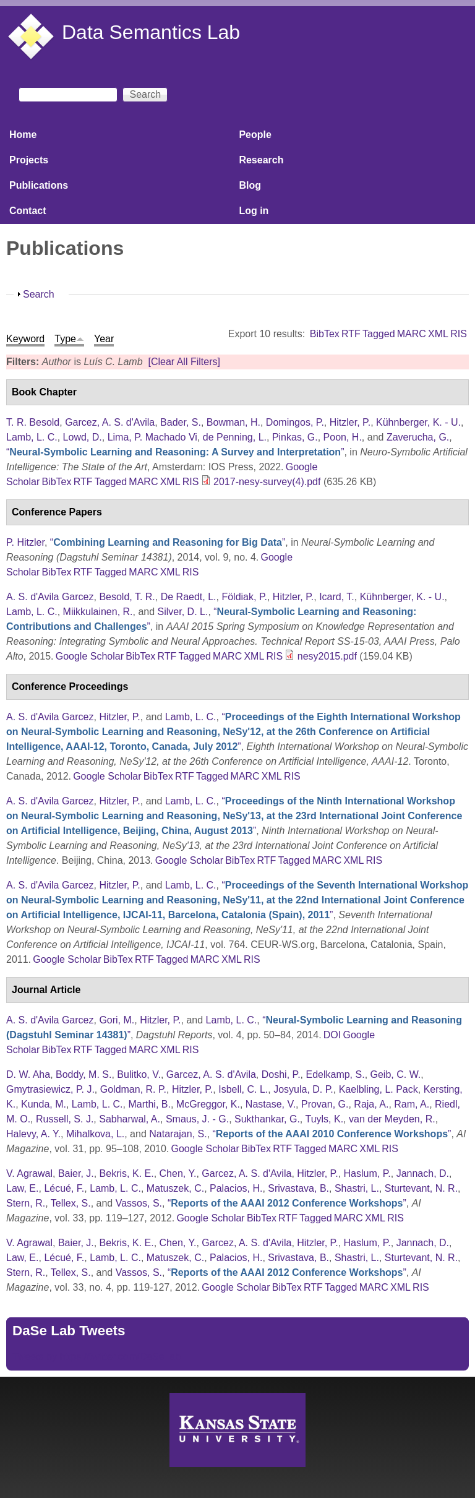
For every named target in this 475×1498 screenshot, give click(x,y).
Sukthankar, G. (267, 1119)
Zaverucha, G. (418, 437)
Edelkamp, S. (335, 1074)
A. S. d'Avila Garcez (49, 597)
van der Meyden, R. (392, 1119)
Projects (28, 160)
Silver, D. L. (183, 611)
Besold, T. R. (127, 597)
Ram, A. (411, 1104)
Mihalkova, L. (95, 1134)
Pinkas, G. (295, 437)
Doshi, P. (281, 1074)
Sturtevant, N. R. (421, 1188)
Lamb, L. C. (32, 437)
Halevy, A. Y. (33, 1134)
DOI (332, 1035)
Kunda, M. (43, 1104)
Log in (253, 210)
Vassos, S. (139, 1203)
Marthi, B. (149, 1104)
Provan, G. (324, 1104)
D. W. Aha (28, 1074)
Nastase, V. (271, 1104)
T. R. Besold (32, 422)
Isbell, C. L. (243, 1089)
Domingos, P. (295, 422)
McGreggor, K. (208, 1104)
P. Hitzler (25, 542)
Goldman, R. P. (133, 1089)
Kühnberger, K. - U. (418, 422)
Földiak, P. (244, 597)
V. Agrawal (29, 1173)
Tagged (378, 334)
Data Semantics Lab (151, 32)
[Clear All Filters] (184, 361)
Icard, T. (336, 597)
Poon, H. (342, 437)
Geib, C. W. (395, 1074)
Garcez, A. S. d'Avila (110, 422)
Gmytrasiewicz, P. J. (50, 1089)
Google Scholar (90, 656)
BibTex (325, 334)
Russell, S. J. (64, 1119)
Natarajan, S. (178, 1134)
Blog (250, 185)
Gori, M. (116, 1020)
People (255, 134)
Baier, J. (76, 1173)
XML (438, 334)
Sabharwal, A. (129, 1119)
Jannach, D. (422, 1173)
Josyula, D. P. (303, 1089)
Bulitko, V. (139, 1074)
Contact (27, 210)
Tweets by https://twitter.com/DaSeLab (96, 1356)
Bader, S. (180, 422)
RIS (458, 334)
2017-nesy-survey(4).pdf (266, 481)
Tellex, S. (71, 1203)
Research (261, 160)
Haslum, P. (367, 1173)
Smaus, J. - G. (197, 1119)
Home (22, 134)
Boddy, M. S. (83, 1074)
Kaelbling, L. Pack (378, 1089)
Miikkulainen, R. (98, 611)
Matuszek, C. (175, 1188)
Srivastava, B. (298, 1188)
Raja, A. (371, 1104)
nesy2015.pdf (327, 656)
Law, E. (22, 1188)
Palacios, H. (236, 1188)
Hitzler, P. (350, 422)
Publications (38, 185)
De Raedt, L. (188, 597)
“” (175, 452)
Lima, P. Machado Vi (152, 437)
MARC (411, 334)
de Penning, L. (235, 437)
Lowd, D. (82, 437)
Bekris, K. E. (127, 1173)
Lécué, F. (64, 1188)
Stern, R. (25, 1203)
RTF (351, 334)
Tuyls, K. (324, 1119)
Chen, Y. (178, 1173)
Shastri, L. (357, 1188)
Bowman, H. (233, 422)
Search (38, 294)
